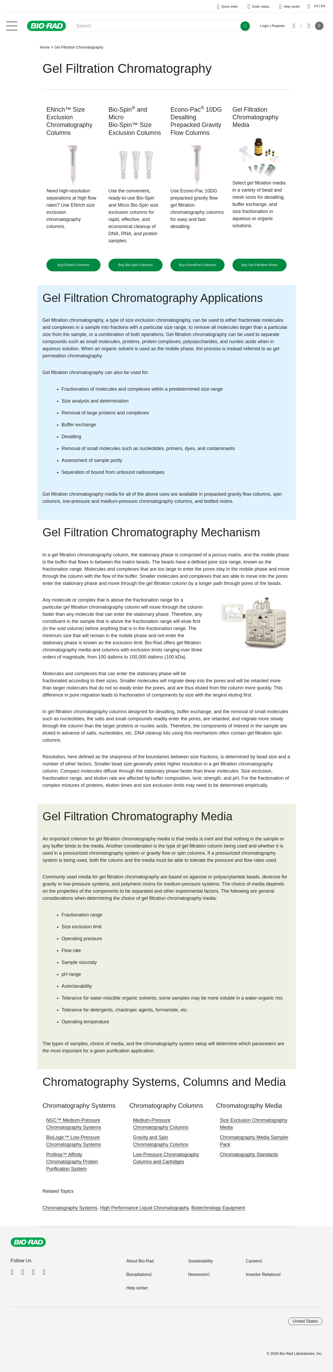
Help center (137, 1288)
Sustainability (200, 1261)
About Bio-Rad (140, 1261)
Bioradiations (138, 1274)
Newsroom (198, 1274)
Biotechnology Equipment (218, 1207)
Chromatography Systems (69, 1207)
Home (45, 47)
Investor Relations (262, 1274)
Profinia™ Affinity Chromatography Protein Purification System (72, 1161)
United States (305, 1321)
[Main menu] (11, 25)
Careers (253, 1261)
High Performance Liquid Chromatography (144, 1207)
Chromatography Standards (249, 1154)
